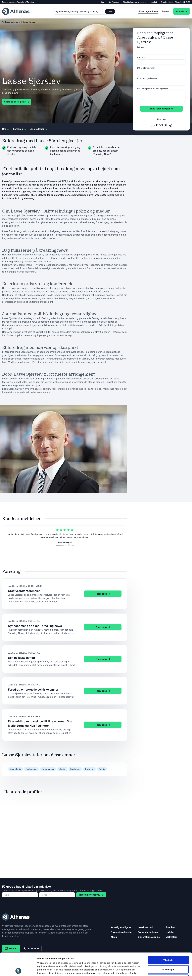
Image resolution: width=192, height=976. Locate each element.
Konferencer (31, 769)
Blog (102, 2)
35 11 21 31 (185, 2)
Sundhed (170, 927)
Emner (165, 11)
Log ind (154, 2)
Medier (62, 769)
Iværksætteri (145, 927)
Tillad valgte (168, 948)
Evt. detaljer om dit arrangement (152, 88)
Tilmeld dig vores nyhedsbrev (135, 2)
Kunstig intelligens (121, 927)
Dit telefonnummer (146, 68)
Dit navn (142, 47)
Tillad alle (168, 938)
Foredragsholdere (148, 11)
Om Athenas (114, 2)
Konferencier (48, 769)
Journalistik (15, 769)
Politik (102, 769)
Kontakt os (181, 11)
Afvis (168, 957)
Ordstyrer (89, 769)
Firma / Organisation (147, 78)
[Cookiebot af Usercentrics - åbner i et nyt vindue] (18, 970)
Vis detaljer (148, 970)
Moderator (75, 769)
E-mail (141, 57)
